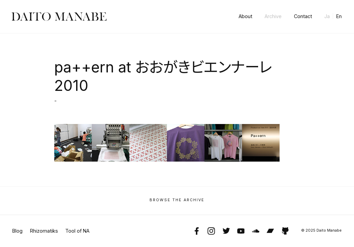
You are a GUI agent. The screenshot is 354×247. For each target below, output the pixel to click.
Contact (303, 16)
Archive (273, 16)
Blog (17, 231)
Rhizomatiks (44, 231)
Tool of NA (77, 231)
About (245, 16)
